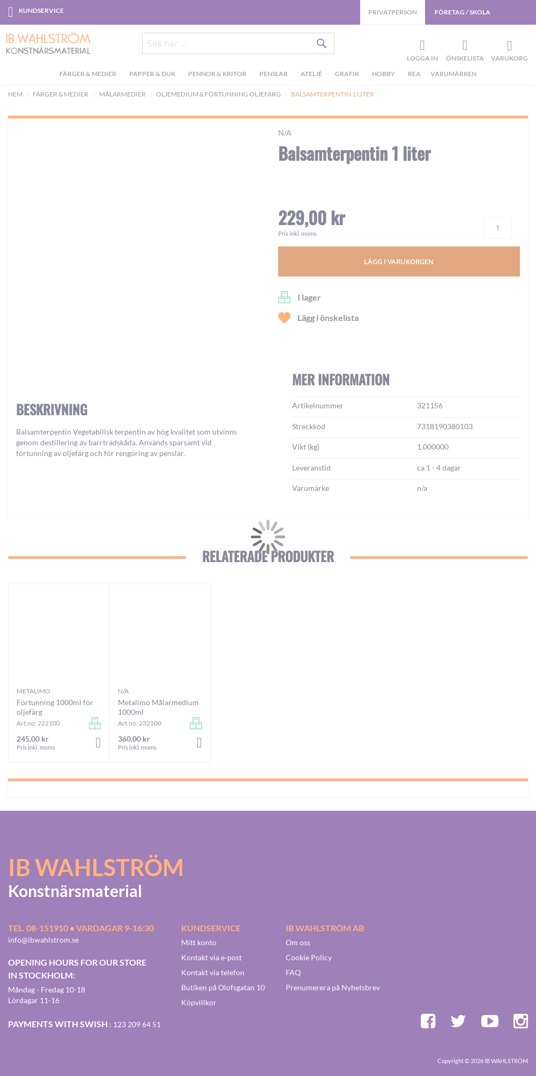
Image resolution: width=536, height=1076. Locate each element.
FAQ (293, 972)
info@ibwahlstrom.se (43, 939)
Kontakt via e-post (211, 957)
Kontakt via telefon (212, 972)
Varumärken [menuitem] (453, 74)
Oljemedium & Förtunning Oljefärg (218, 94)
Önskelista (463, 46)
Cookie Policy (309, 957)
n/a (285, 132)
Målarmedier (122, 94)
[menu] (268, 75)
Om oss (298, 942)
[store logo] (44, 44)
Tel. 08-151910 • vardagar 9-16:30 (81, 928)
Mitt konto (199, 942)
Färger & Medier (60, 94)
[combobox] (238, 44)
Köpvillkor (199, 1002)
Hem (15, 94)
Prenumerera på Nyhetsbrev (333, 987)
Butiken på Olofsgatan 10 (223, 987)
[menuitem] (89, 75)
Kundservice (41, 10)
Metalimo (33, 691)
